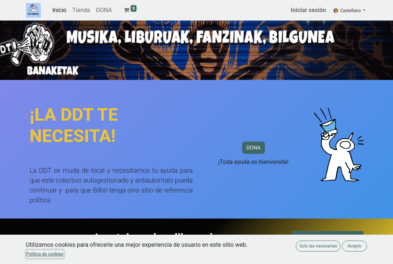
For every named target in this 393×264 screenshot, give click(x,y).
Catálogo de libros (327, 239)
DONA (253, 148)
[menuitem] (59, 10)
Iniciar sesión (308, 10)
